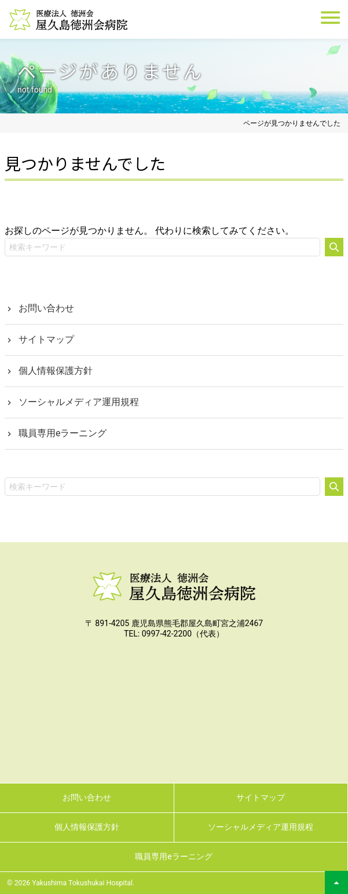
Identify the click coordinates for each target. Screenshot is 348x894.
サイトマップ (46, 339)
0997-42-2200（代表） (183, 633)
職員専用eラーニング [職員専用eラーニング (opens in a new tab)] (63, 433)
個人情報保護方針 (56, 370)
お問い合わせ (46, 308)
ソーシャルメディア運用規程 (79, 401)
